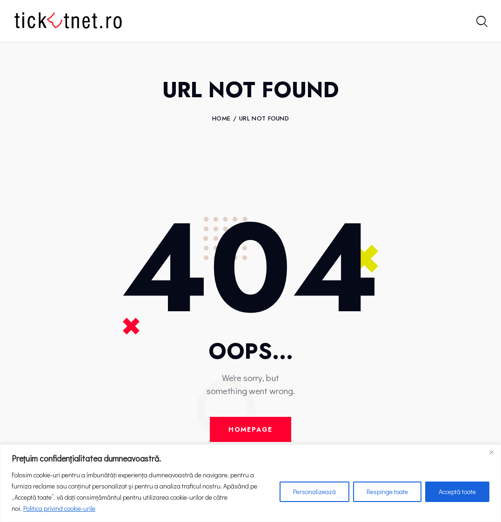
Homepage (250, 429)
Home (221, 118)
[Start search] (481, 22)
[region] (250, 483)
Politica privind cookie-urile (59, 508)
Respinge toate (387, 491)
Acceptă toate (457, 491)
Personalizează (314, 491)
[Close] (491, 452)
